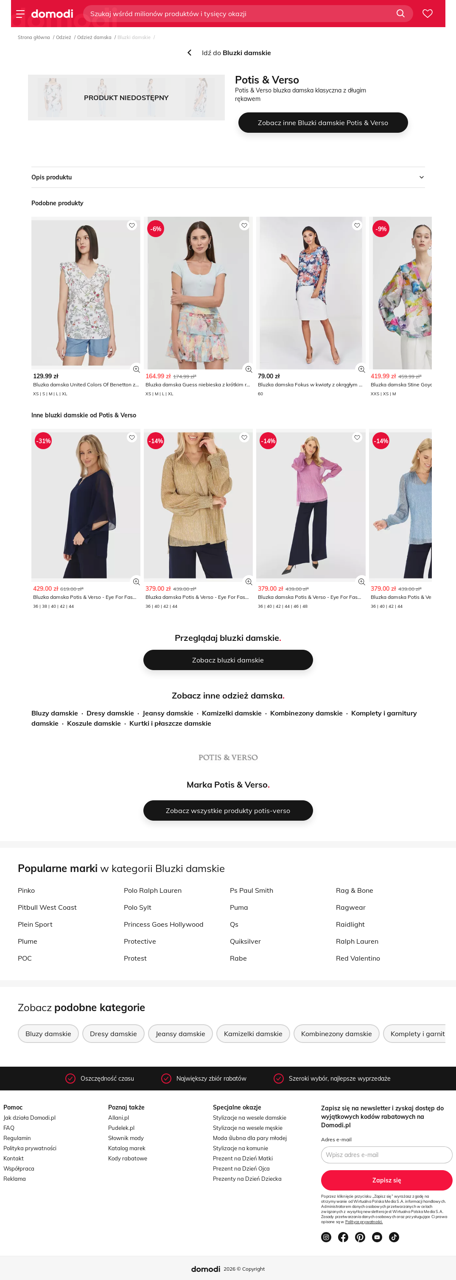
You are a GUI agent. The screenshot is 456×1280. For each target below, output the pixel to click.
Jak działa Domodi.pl (29, 1117)
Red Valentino (358, 958)
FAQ (8, 1127)
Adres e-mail (336, 1139)
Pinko (26, 890)
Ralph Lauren (357, 941)
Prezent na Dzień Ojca (241, 1168)
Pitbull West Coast (47, 907)
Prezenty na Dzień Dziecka (247, 1178)
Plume (27, 941)
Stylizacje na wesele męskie (248, 1127)
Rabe (238, 958)
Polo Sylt (137, 907)
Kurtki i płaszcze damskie (170, 723)
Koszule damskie (94, 723)
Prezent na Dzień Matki (243, 1158)
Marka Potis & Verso (227, 784)
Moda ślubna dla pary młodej (250, 1138)
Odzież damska (94, 37)
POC (25, 958)
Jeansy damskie (168, 713)
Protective (140, 941)
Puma (239, 907)
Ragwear (351, 907)
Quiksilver (245, 941)
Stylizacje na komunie (240, 1148)
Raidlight (350, 924)
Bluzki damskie (134, 37)
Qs (234, 924)
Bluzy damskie (54, 713)
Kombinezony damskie (306, 713)
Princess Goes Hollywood (164, 924)
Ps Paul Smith (251, 890)
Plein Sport (35, 924)
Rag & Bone (354, 890)
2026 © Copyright (244, 1269)
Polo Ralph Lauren (153, 890)
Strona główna (34, 37)
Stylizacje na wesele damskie (249, 1117)
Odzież (63, 37)
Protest (135, 958)
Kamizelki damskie (232, 713)
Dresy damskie (110, 713)
